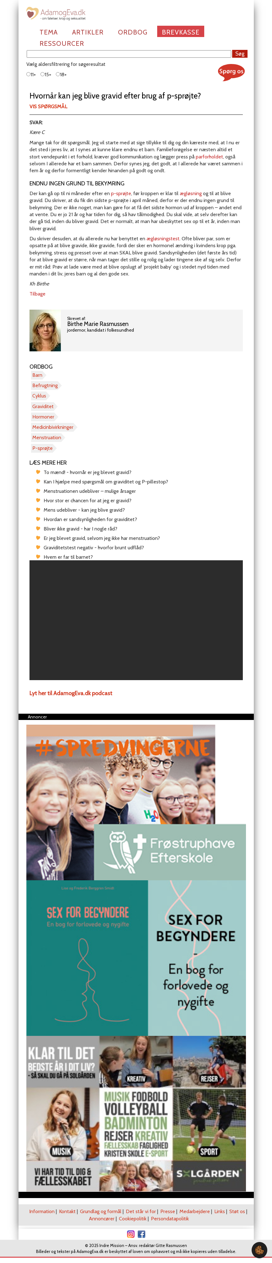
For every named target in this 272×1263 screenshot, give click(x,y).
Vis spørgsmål (48, 106)
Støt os (237, 1211)
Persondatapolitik (170, 1219)
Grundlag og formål (100, 1211)
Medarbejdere (194, 1211)
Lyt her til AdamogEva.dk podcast (70, 693)
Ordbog (132, 32)
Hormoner (43, 417)
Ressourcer (62, 43)
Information (42, 1211)
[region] (136, 620)
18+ (61, 74)
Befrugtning (45, 385)
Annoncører (102, 1219)
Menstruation (46, 437)
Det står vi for (141, 1211)
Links (219, 1211)
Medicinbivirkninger (52, 427)
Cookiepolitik (133, 1219)
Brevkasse (181, 32)
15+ (45, 74)
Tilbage (37, 294)
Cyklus (39, 396)
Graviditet (43, 406)
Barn (37, 375)
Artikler (88, 32)
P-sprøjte (42, 448)
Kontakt (67, 1211)
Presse (167, 1211)
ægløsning (191, 193)
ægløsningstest (163, 239)
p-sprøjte (121, 193)
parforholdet (209, 157)
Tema (49, 32)
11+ (31, 74)
